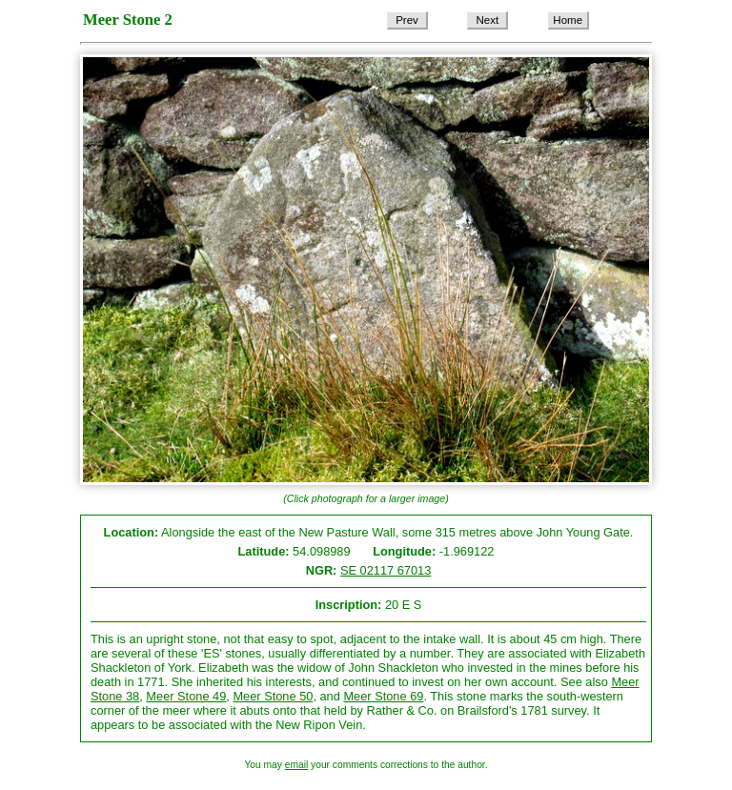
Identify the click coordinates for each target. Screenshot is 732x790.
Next (488, 20)
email (296, 765)
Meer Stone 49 (186, 696)
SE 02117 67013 (385, 570)
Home (567, 20)
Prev (407, 20)
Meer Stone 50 (273, 696)
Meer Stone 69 (383, 696)
